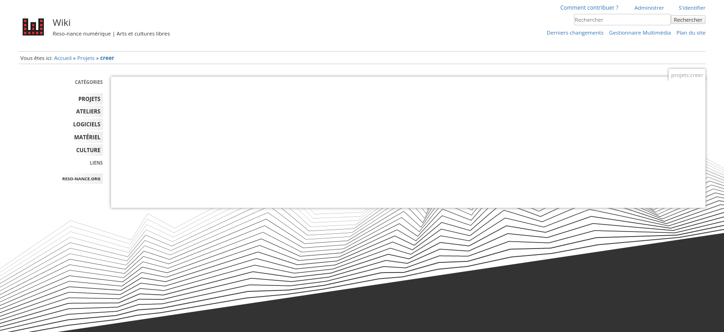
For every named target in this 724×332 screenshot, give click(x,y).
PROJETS (89, 98)
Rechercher (688, 19)
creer (107, 57)
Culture (88, 150)
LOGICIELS (87, 124)
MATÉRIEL (87, 137)
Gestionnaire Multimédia (640, 32)
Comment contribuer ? (589, 8)
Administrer (649, 7)
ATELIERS (88, 111)
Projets (86, 57)
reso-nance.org (81, 179)
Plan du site (691, 32)
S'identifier (692, 7)
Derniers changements (575, 32)
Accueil (63, 57)
